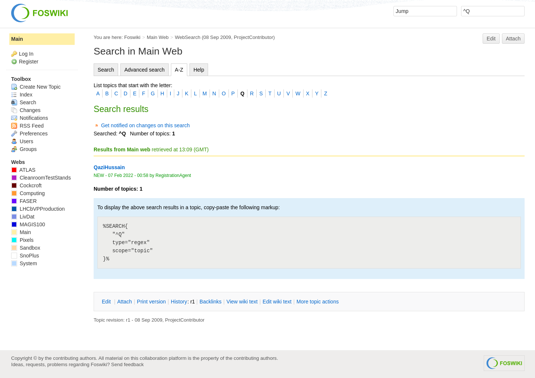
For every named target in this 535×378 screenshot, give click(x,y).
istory (179, 302)
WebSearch (188, 37)
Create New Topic (36, 87)
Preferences (29, 134)
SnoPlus (25, 256)
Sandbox (25, 248)
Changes (25, 110)
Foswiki (132, 37)
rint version (151, 302)
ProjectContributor (253, 37)
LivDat (23, 217)
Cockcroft (26, 185)
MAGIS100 (28, 224)
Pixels (22, 240)
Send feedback (127, 364)
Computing (28, 193)
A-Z (179, 70)
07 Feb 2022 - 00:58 (128, 175)
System (24, 263)
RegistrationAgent (173, 175)
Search (106, 70)
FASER (24, 201)
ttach (124, 302)
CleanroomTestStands (41, 178)
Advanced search (144, 70)
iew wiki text (242, 302)
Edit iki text (277, 302)
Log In (26, 54)
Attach (513, 39)
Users (22, 141)
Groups (24, 149)
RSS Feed (27, 126)
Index (21, 95)
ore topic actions (317, 302)
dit (107, 302)
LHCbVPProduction (38, 209)
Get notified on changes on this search (145, 125)
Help (199, 70)
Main (17, 39)
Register (28, 62)
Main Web (158, 37)
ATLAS (23, 170)
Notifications (29, 118)
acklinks (210, 302)
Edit (491, 39)
